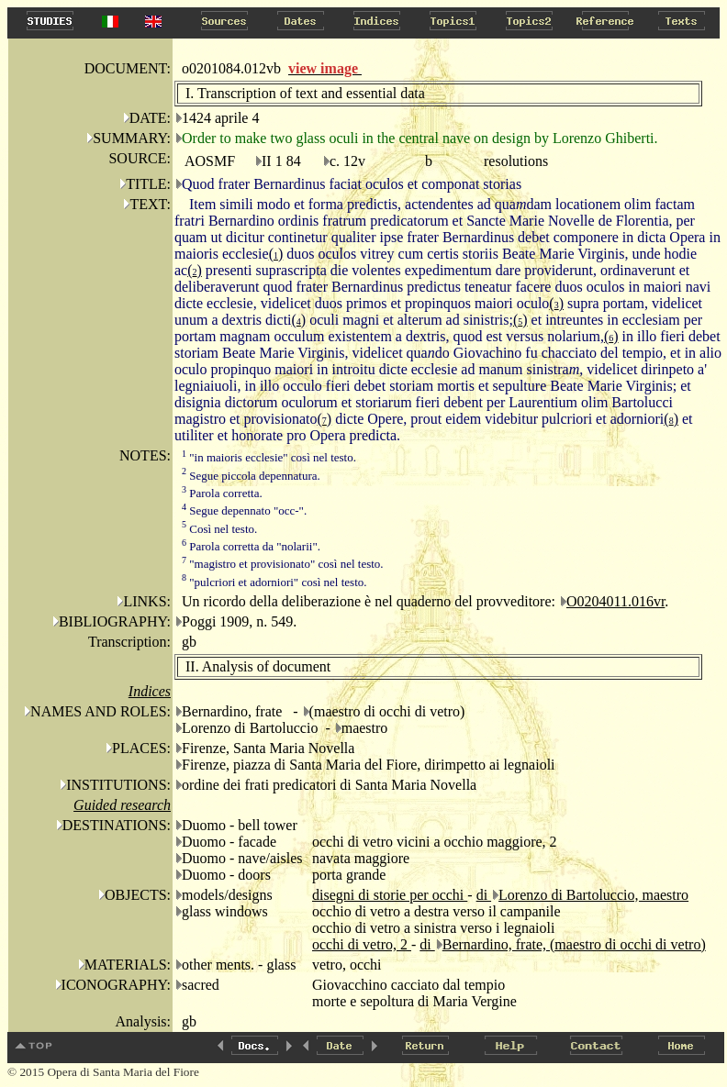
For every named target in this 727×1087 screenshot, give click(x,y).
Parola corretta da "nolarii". (251, 546)
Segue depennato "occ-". (244, 510)
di (483, 895)
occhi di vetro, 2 (361, 944)
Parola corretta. (222, 493)
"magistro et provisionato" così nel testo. (283, 564)
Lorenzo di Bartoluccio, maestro (593, 895)
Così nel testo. (219, 529)
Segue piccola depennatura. (251, 475)
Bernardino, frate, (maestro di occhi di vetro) (574, 944)
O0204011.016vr (615, 601)
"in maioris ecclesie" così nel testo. (269, 457)
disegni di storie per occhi (389, 895)
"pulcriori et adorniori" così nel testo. (274, 582)
